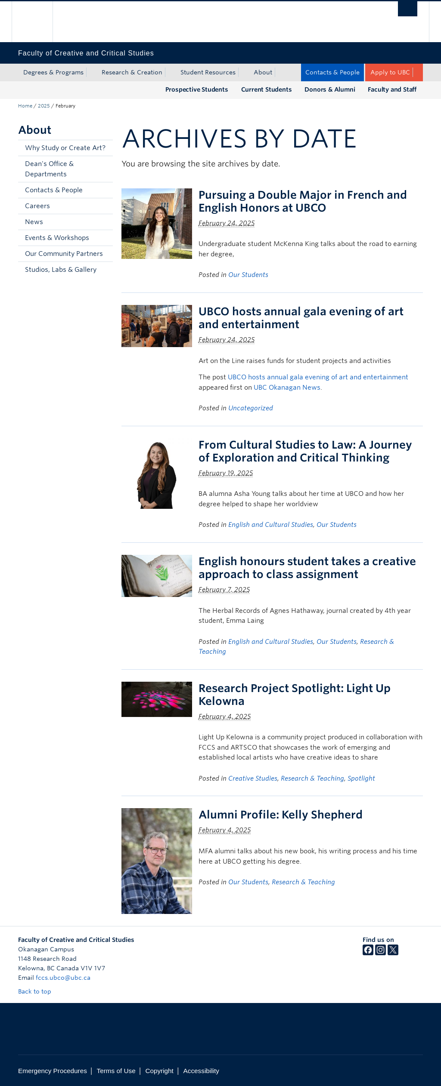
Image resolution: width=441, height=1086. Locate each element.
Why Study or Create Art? (65, 148)
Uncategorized (250, 408)
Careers (37, 206)
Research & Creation (132, 72)
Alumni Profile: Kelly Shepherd (281, 814)
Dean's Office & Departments (49, 169)
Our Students (248, 275)
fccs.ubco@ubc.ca (63, 977)
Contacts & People (332, 72)
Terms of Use (116, 1070)
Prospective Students (196, 89)
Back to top (38, 991)
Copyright (159, 1070)
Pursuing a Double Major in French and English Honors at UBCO (303, 201)
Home (25, 106)
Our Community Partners (64, 254)
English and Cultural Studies (270, 525)
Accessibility (201, 1070)
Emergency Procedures (52, 1070)
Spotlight (361, 778)
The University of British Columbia (38, 21)
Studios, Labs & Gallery (60, 270)
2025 (44, 106)
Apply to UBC (390, 72)
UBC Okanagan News (287, 387)
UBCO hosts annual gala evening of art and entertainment (318, 377)
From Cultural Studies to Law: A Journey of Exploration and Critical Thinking (305, 451)
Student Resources (208, 72)
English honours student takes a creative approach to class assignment (307, 568)
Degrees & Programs (53, 72)
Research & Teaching (312, 778)
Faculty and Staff (392, 89)
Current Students (266, 89)
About (263, 72)
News (34, 222)
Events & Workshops (57, 238)
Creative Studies (252, 778)
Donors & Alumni (329, 89)
